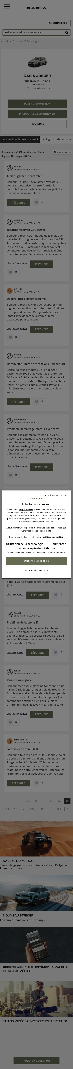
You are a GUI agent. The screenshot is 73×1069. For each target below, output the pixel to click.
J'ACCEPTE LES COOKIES (36, 561)
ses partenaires (26, 509)
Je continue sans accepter (56, 494)
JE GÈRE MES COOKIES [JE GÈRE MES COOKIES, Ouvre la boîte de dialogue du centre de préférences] (36, 570)
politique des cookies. (53, 536)
